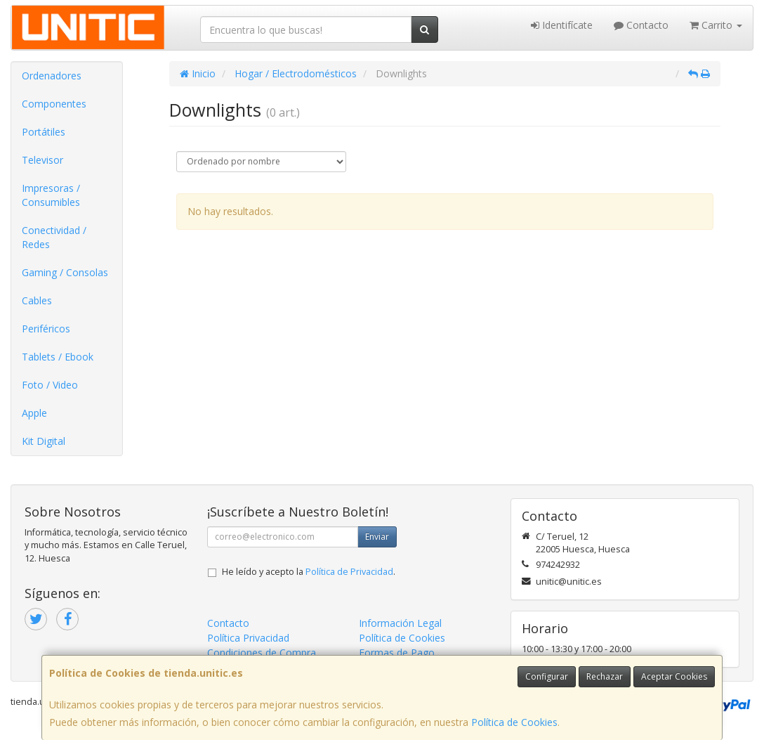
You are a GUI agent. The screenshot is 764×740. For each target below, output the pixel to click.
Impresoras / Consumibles (51, 195)
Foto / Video (50, 384)
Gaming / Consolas (65, 272)
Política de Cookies (514, 722)
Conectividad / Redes (54, 237)
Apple (34, 413)
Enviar (377, 537)
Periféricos (46, 328)
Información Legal (400, 623)
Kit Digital (43, 441)
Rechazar (604, 676)
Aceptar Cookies (674, 676)
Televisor (42, 160)
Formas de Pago (397, 652)
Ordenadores (51, 75)
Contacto (641, 25)
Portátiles (43, 131)
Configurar (546, 676)
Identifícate (562, 25)
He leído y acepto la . (308, 572)
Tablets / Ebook (57, 356)
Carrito (716, 25)
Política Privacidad (248, 637)
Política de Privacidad (349, 572)
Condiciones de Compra (261, 652)
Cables (37, 300)
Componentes (54, 103)
